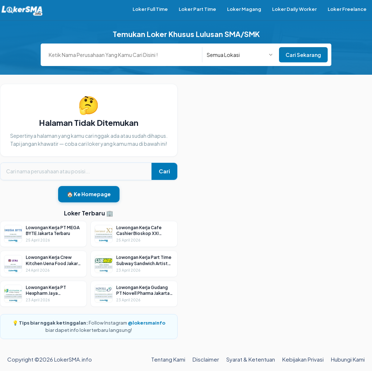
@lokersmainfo (146, 323)
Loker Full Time (150, 9)
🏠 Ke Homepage (89, 194)
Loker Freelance (347, 9)
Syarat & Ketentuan (250, 359)
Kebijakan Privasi (303, 359)
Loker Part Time (197, 9)
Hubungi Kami (348, 359)
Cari (164, 171)
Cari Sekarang (303, 54)
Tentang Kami (168, 359)
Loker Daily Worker (294, 9)
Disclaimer (206, 359)
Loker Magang (244, 9)
